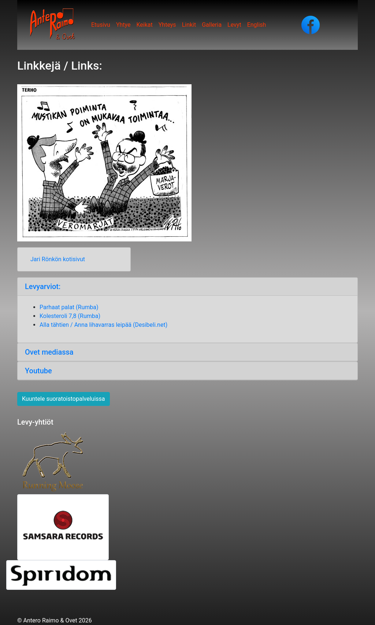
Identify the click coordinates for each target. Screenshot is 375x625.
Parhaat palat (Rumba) (70, 307)
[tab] (187, 287)
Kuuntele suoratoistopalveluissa (63, 398)
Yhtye (123, 24)
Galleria (212, 24)
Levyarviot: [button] (42, 286)
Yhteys (167, 24)
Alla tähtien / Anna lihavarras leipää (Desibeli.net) (103, 324)
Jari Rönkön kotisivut (57, 259)
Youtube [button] (38, 370)
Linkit (189, 24)
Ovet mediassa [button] (51, 352)
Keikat (144, 24)
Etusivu (100, 24)
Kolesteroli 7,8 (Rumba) (70, 315)
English (256, 24)
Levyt (234, 24)
